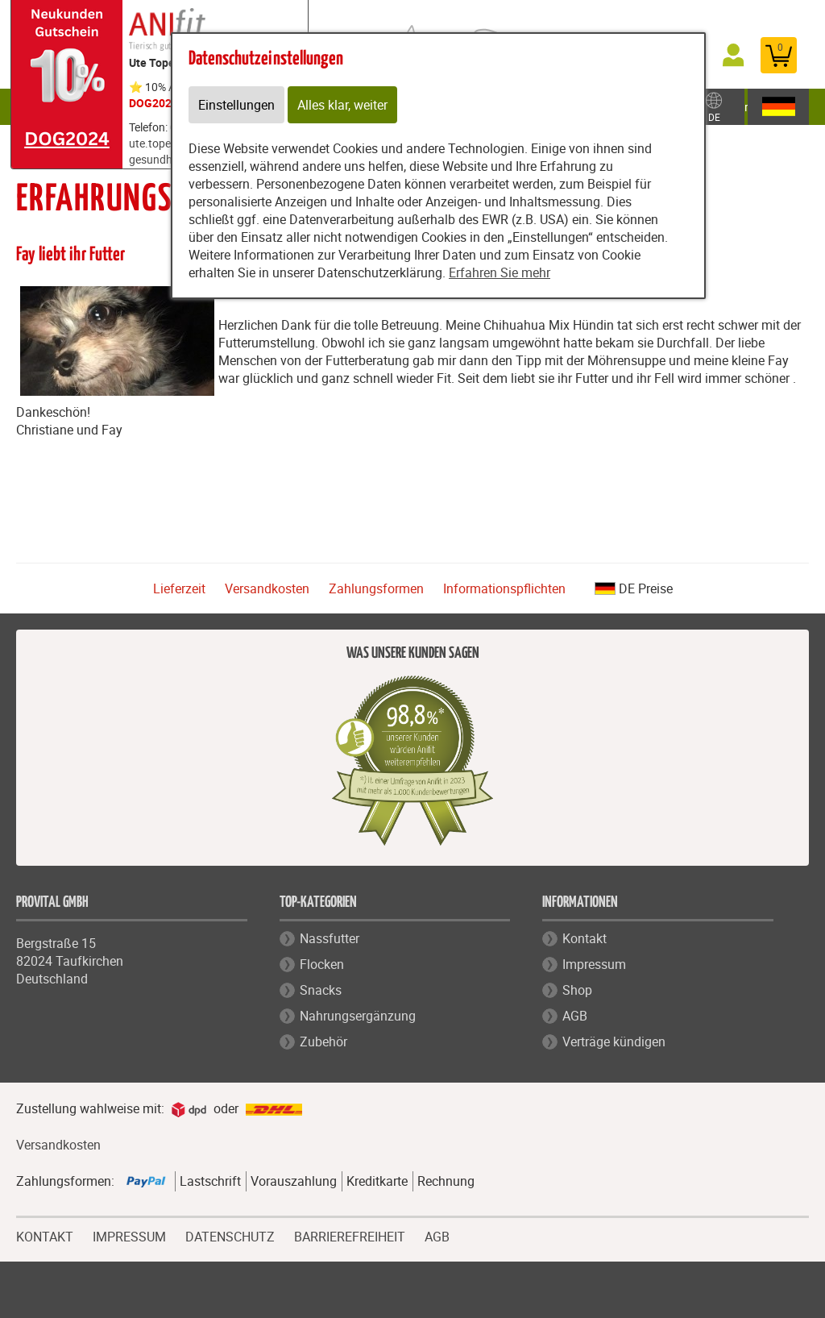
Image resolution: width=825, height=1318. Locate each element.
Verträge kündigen (613, 1041)
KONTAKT (44, 1235)
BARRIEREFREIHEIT (349, 1235)
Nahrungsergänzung (358, 1016)
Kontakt (584, 938)
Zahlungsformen (376, 588)
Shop (577, 990)
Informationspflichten (504, 588)
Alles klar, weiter (342, 105)
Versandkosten (267, 588)
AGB (574, 1016)
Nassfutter (329, 938)
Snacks (321, 990)
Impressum (594, 964)
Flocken (322, 964)
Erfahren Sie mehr (499, 272)
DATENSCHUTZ (230, 1235)
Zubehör (323, 1041)
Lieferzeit (179, 588)
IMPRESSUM (129, 1235)
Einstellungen (236, 105)
